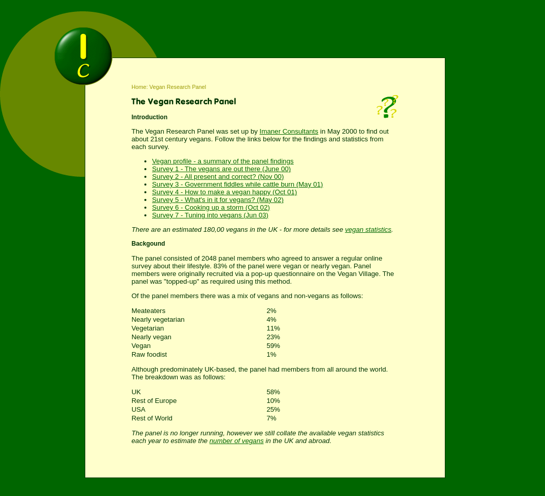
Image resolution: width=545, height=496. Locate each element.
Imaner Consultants (288, 131)
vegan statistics (368, 229)
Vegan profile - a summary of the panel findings (223, 161)
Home (138, 87)
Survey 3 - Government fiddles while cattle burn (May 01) (237, 184)
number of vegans (237, 441)
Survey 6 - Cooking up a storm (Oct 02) (211, 207)
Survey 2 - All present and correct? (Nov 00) (218, 176)
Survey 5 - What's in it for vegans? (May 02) (218, 200)
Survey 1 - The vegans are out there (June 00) (221, 169)
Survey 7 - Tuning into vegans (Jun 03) (210, 215)
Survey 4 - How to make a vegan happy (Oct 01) (224, 192)
